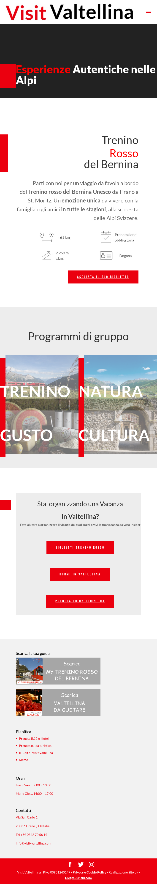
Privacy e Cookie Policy (89, 872)
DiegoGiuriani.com (78, 878)
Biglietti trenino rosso (80, 548)
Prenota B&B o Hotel (34, 738)
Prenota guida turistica (35, 746)
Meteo (23, 760)
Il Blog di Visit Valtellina (36, 753)
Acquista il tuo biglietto (103, 277)
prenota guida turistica (80, 601)
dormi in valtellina (80, 574)
